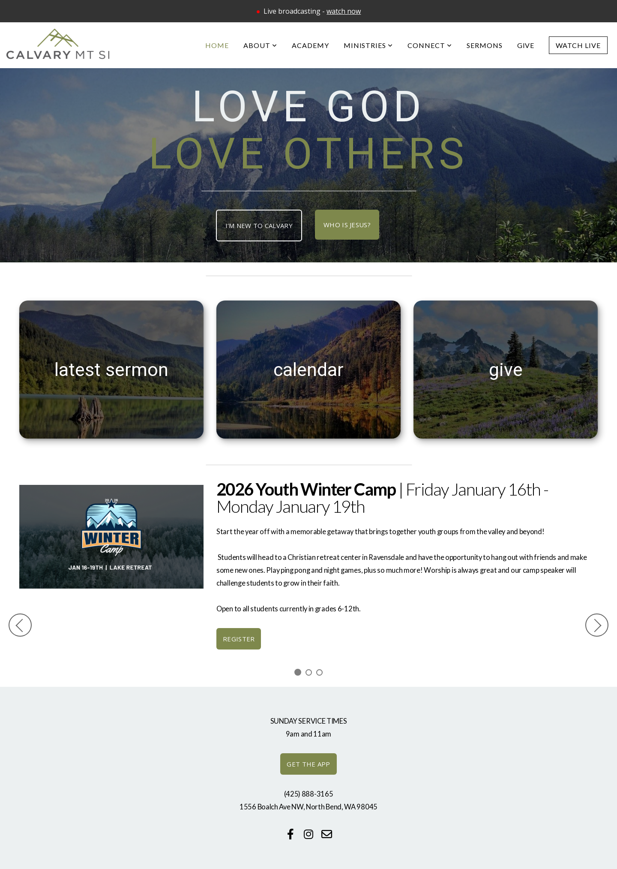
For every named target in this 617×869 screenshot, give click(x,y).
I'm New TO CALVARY (259, 225)
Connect (429, 45)
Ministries (368, 45)
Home (217, 45)
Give (526, 45)
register (239, 638)
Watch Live (578, 45)
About (260, 45)
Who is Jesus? (347, 224)
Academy (310, 45)
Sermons (485, 45)
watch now (343, 11)
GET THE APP (308, 764)
